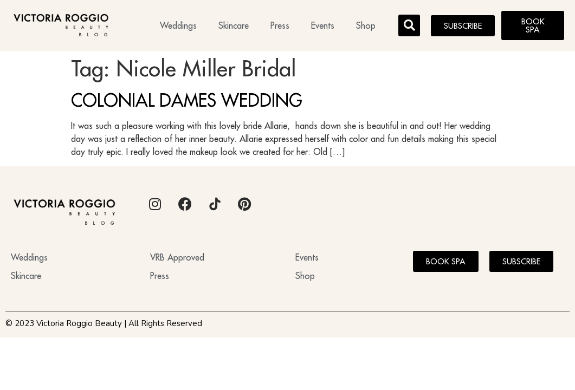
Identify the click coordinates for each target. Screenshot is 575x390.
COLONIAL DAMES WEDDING (186, 100)
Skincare (233, 25)
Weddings (178, 25)
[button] (409, 25)
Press (279, 25)
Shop (366, 25)
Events (322, 25)
